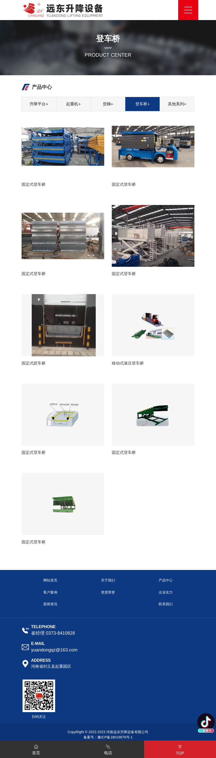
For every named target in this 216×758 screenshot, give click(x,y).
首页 (36, 748)
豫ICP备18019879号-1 (115, 737)
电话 (108, 748)
